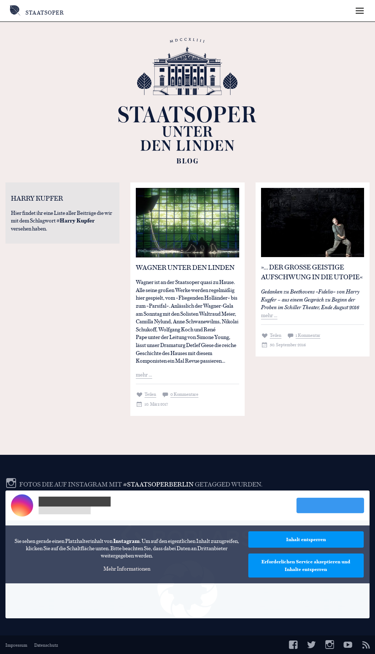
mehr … (144, 374)
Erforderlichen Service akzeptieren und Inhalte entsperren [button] (305, 565)
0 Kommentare (184, 394)
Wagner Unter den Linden (185, 267)
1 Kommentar (308, 335)
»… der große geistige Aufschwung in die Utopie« (312, 271)
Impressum (16, 645)
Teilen (150, 394)
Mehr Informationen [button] (126, 568)
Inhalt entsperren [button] (306, 539)
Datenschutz (46, 645)
